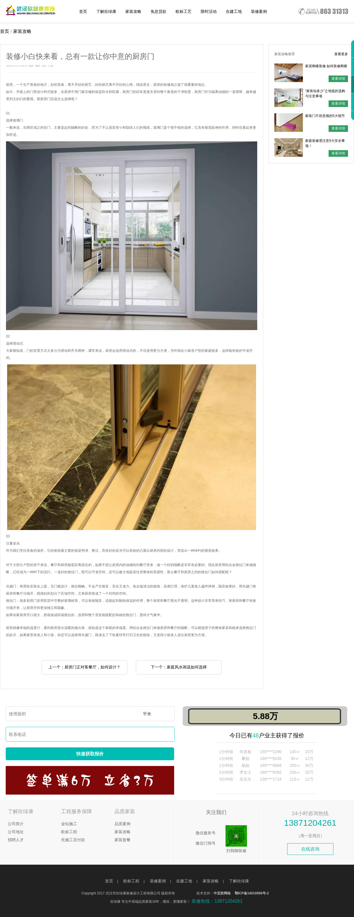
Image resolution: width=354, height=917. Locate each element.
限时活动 (209, 11)
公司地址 (16, 831)
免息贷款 (158, 11)
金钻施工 (69, 823)
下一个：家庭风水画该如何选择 (179, 667)
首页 (83, 11)
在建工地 (234, 11)
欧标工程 (69, 831)
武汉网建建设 (186, 893)
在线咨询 (310, 849)
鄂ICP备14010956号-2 (252, 893)
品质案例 (122, 823)
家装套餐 (122, 839)
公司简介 (16, 823)
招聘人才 (16, 839)
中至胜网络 (222, 893)
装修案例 (259, 11)
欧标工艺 (184, 11)
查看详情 (338, 79)
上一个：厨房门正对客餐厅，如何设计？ (84, 667)
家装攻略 (133, 11)
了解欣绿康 (106, 11)
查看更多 (341, 54)
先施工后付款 (73, 839)
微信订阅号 (206, 843)
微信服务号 (206, 833)
